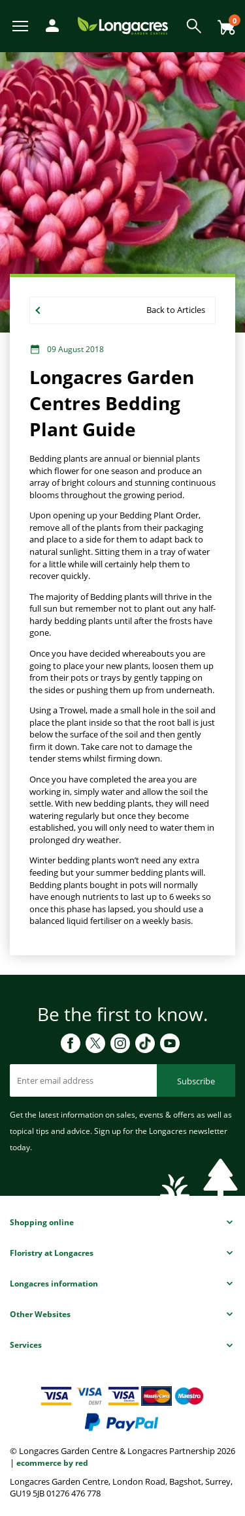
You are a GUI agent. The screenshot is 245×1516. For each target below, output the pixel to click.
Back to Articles (175, 310)
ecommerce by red (52, 1462)
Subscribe (196, 1081)
